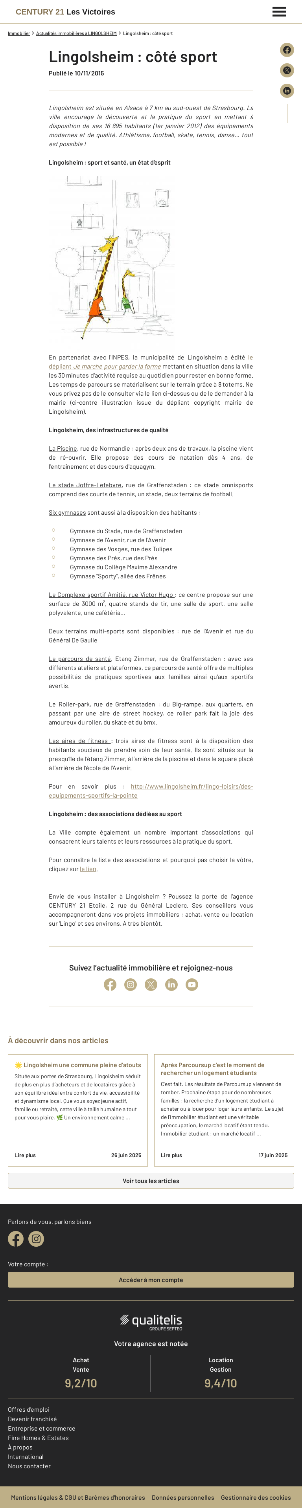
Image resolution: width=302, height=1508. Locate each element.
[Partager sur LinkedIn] (287, 91)
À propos (20, 1447)
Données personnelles (183, 1497)
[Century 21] (65, 12)
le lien (88, 868)
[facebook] (16, 1239)
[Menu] (279, 11)
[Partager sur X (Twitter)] (287, 70)
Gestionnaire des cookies (256, 1497)
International (26, 1456)
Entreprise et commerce (42, 1428)
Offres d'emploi (29, 1409)
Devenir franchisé (32, 1418)
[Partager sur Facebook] (287, 50)
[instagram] (36, 1239)
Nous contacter (29, 1465)
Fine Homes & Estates (38, 1437)
